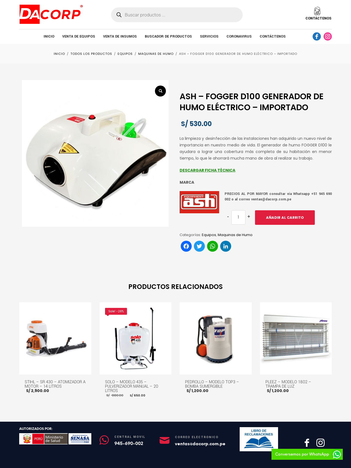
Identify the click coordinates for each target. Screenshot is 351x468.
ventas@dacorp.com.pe (200, 443)
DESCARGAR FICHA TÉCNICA (207, 170)
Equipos (209, 234)
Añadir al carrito (285, 217)
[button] (160, 91)
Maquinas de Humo (235, 234)
